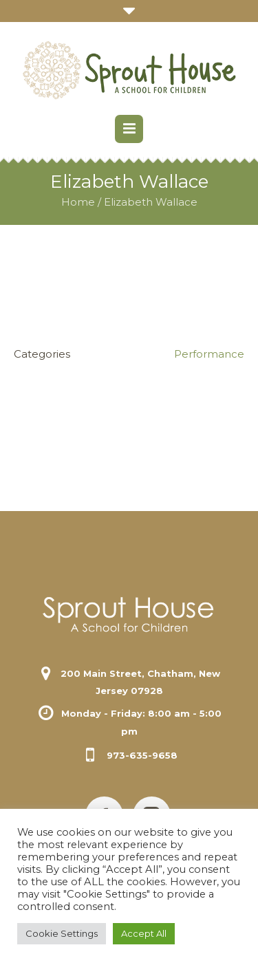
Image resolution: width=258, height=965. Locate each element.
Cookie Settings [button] (61, 933)
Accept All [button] (143, 933)
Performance (209, 353)
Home (78, 201)
